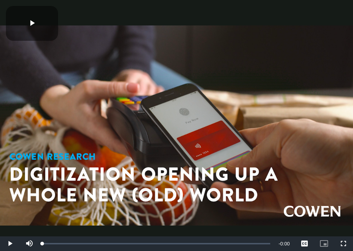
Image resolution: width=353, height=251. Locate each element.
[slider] (156, 243)
